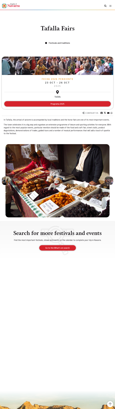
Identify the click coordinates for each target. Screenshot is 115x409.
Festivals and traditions (59, 43)
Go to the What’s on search (57, 248)
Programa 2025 (57, 104)
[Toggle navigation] (110, 6)
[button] (6, 180)
